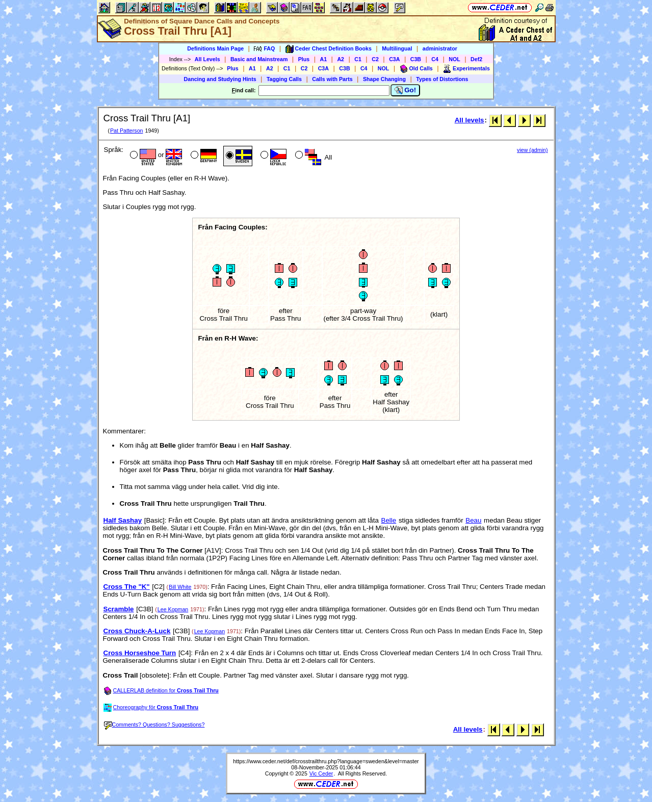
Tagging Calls (284, 79)
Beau (473, 520)
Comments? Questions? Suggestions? (154, 724)
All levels (469, 120)
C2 (375, 59)
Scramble (118, 609)
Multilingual (397, 48)
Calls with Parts (332, 79)
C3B (415, 59)
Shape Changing (384, 79)
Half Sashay (122, 520)
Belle (389, 520)
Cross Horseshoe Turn (139, 653)
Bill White (180, 587)
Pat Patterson (126, 130)
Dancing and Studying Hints (220, 79)
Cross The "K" (126, 586)
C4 (434, 59)
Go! (405, 90)
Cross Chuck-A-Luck (137, 631)
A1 (323, 59)
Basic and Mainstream (259, 59)
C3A (394, 59)
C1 (357, 59)
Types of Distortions (442, 79)
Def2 (476, 59)
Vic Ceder (321, 773)
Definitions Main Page (215, 48)
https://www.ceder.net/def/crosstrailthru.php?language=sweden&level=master (326, 761)
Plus (304, 59)
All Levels (207, 59)
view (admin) (532, 150)
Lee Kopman (173, 609)
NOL (454, 59)
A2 (340, 59)
